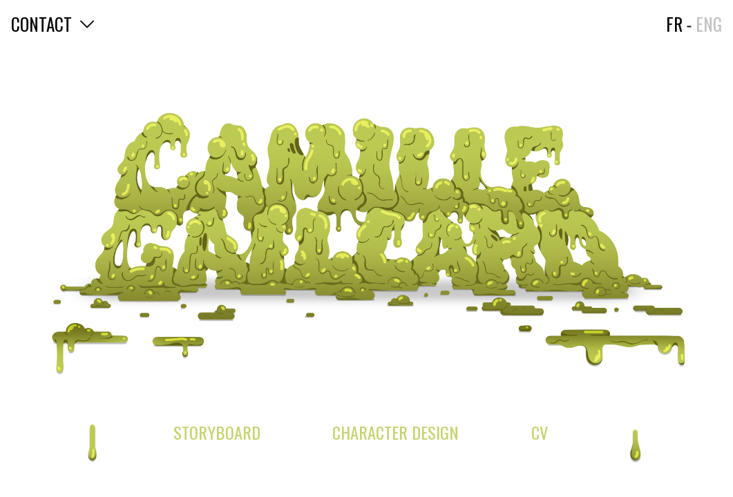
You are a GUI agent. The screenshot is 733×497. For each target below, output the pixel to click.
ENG (709, 24)
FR (674, 24)
